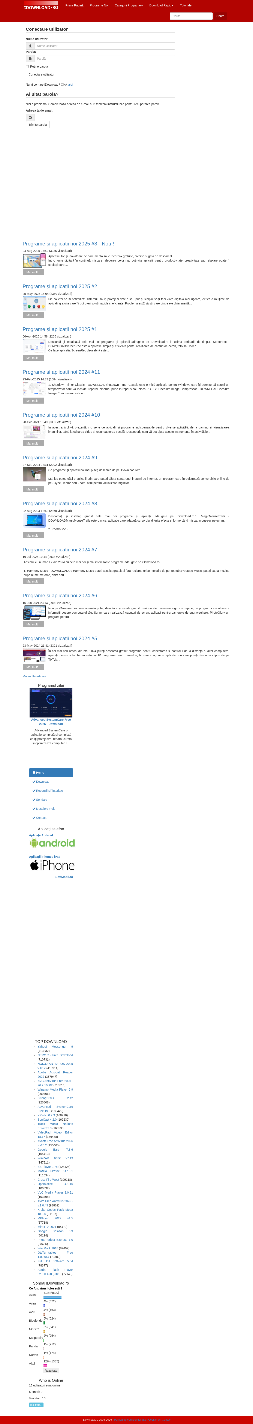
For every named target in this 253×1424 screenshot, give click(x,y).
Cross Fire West (48, 1179)
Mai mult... (33, 272)
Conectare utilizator (42, 74)
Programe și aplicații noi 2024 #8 (60, 503)
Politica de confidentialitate (130, 1419)
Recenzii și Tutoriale (47, 790)
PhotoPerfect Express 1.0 (55, 1239)
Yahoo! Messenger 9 (55, 1046)
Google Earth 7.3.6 (55, 1149)
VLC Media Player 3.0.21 (55, 1192)
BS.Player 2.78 (48, 1166)
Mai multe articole (34, 676)
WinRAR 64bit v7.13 (55, 1158)
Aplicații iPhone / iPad (44, 856)
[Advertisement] (127, 180)
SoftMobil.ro (64, 877)
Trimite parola (38, 124)
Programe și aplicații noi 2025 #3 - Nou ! (68, 244)
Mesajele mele (43, 808)
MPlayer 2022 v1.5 (55, 1218)
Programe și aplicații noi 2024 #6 (60, 595)
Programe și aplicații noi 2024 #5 (60, 638)
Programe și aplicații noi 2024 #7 (60, 549)
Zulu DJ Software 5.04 (55, 1261)
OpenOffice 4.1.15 (55, 1184)
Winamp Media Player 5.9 (55, 1089)
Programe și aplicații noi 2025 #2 (60, 286)
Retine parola (37, 66)
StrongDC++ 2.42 (55, 1098)
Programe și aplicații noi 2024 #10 (61, 415)
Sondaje (39, 799)
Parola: (31, 51)
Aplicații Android (41, 835)
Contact (39, 817)
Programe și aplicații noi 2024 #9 (60, 457)
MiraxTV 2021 (47, 1227)
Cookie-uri (154, 1419)
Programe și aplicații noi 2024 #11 (61, 372)
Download (40, 781)
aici (70, 84)
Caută (220, 16)
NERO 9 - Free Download (55, 1055)
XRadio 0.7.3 (46, 1115)
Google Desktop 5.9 (55, 1231)
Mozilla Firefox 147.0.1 (55, 1171)
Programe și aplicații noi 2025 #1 (60, 329)
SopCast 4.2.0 (47, 1119)
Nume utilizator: (37, 39)
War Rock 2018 (48, 1248)
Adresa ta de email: (39, 110)
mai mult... (36, 1404)
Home (38, 772)
